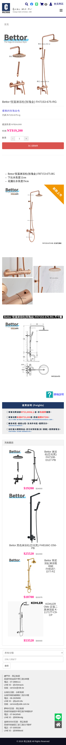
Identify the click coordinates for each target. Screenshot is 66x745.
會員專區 (58, 4)
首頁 (6, 24)
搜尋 (7, 666)
